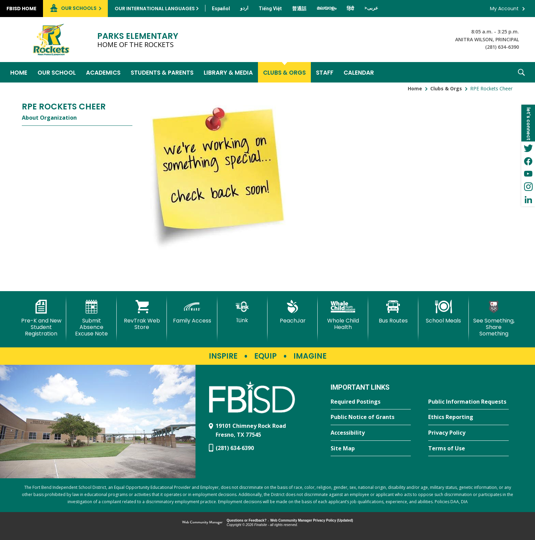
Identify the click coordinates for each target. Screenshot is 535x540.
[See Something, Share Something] (494, 318)
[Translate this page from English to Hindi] (350, 8)
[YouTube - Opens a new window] (528, 174)
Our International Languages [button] (155, 8)
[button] (521, 72)
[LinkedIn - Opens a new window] (528, 200)
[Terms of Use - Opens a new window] (468, 448)
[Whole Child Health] (342, 315)
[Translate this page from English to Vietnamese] (270, 8)
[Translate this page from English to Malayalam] (326, 8)
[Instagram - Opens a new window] (528, 187)
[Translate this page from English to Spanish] (220, 8)
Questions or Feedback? (246, 520)
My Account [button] (504, 8)
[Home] (18, 72)
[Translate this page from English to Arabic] (371, 8)
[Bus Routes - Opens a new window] (393, 312)
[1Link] (242, 312)
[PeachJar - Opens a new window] (292, 312)
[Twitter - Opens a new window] (528, 148)
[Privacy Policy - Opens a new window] (468, 433)
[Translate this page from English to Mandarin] (299, 8)
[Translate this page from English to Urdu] (244, 8)
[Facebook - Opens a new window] (528, 161)
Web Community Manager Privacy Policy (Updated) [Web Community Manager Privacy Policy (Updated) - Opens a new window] (311, 520)
